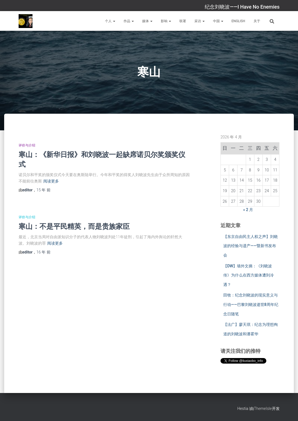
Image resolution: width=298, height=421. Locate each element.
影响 (166, 21)
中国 (218, 21)
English (238, 21)
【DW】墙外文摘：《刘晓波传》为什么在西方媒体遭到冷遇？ (248, 275)
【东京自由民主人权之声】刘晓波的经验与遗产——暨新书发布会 (250, 245)
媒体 (147, 21)
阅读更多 (51, 181)
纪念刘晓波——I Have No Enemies (242, 7)
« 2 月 (248, 209)
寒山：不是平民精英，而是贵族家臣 (74, 226)
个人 (110, 21)
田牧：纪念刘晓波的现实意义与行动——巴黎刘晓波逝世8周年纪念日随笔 (250, 304)
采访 (199, 21)
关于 (257, 21)
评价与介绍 (27, 145)
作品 (129, 21)
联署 (182, 21)
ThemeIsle (263, 408)
